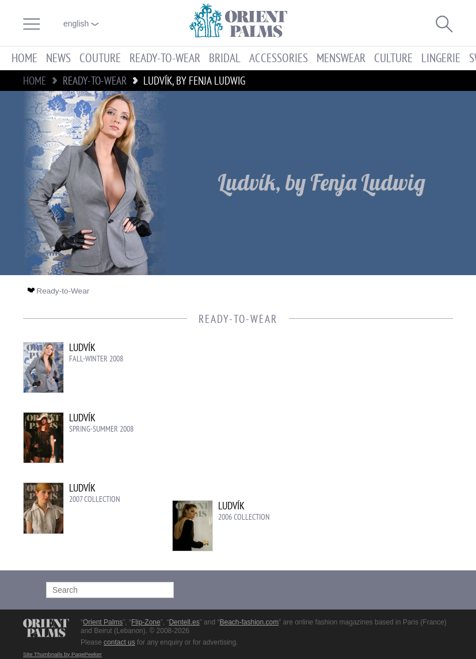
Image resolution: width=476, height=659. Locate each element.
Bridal (225, 58)
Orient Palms (103, 622)
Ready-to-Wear (165, 58)
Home (24, 58)
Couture (100, 58)
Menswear (341, 58)
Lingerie (440, 58)
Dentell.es (184, 622)
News (58, 58)
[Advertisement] (355, 420)
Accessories (278, 58)
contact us (119, 642)
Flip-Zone (146, 622)
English (81, 23)
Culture (393, 58)
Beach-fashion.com (249, 622)
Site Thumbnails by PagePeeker (62, 654)
